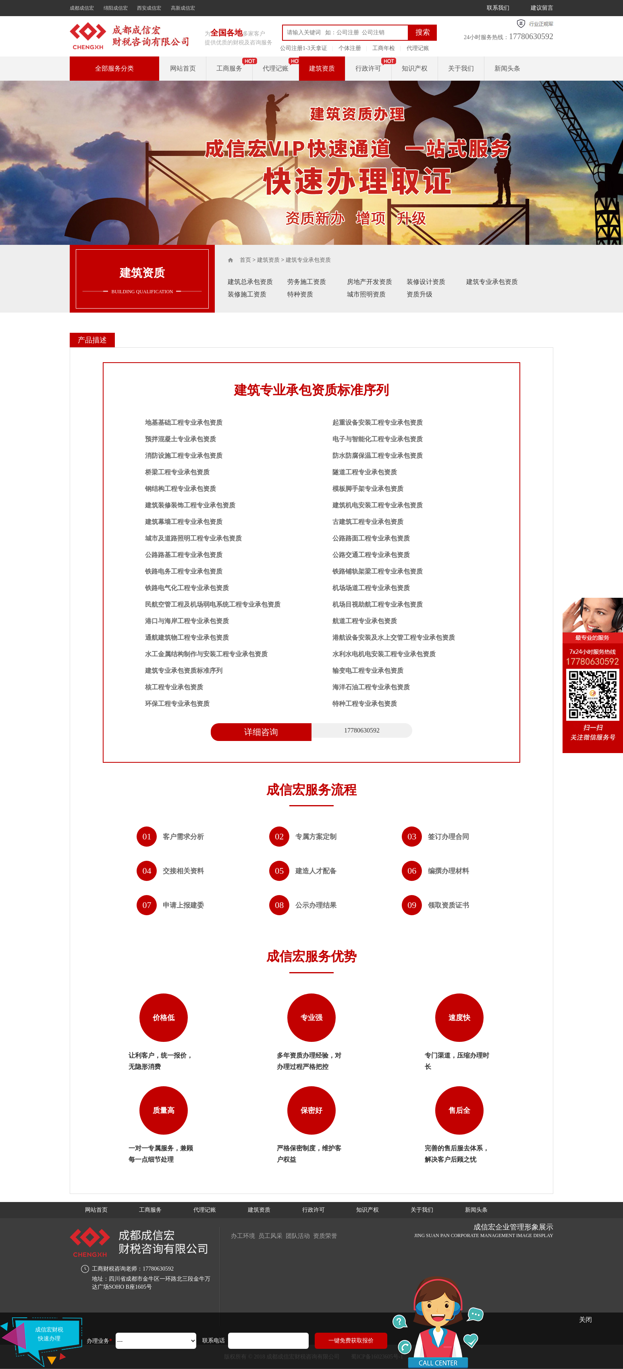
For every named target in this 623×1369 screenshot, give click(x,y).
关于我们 (461, 68)
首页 (245, 260)
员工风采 (274, 1235)
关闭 (585, 1319)
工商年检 (383, 48)
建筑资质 (322, 68)
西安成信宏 (149, 8)
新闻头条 (507, 68)
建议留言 (542, 8)
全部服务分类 (114, 68)
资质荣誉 (333, 1235)
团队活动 (303, 1235)
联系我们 (498, 8)
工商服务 (229, 68)
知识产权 (415, 68)
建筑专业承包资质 (308, 260)
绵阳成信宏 (116, 8)
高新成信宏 (183, 8)
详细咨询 (261, 732)
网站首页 (183, 68)
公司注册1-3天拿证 (303, 48)
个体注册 (349, 48)
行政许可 (368, 68)
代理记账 (418, 48)
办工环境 (244, 1235)
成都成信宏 (82, 8)
